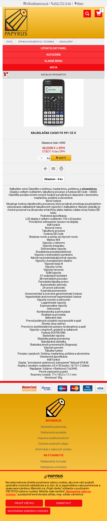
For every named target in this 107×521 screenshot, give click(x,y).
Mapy (80, 3)
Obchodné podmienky (53, 426)
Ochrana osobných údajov (53, 443)
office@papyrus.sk (37, 3)
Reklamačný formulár (53, 461)
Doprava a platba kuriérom (53, 438)
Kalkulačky (66, 41)
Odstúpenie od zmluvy (53, 467)
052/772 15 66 (62, 3)
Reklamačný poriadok (53, 432)
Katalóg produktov (53, 74)
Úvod (9, 41)
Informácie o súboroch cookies (53, 449)
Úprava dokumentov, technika (36, 41)
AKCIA (53, 67)
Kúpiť (61, 158)
